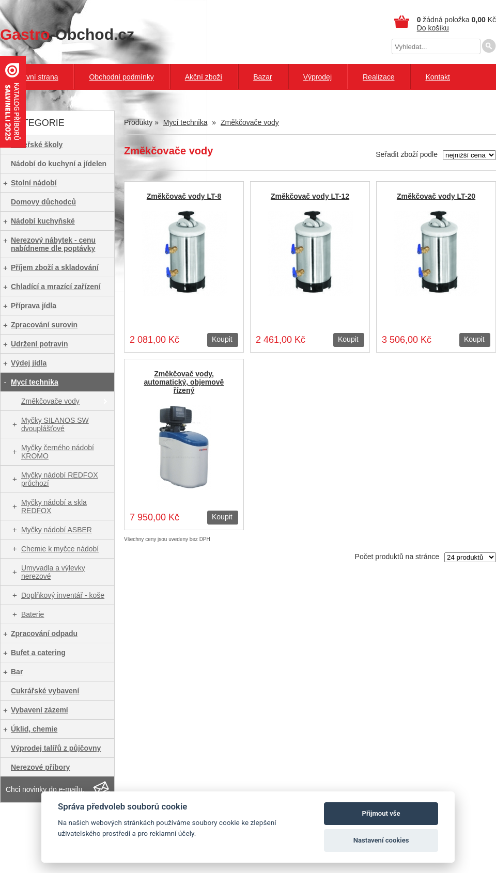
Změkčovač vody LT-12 (310, 196)
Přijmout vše (381, 813)
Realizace (378, 77)
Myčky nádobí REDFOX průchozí (59, 479)
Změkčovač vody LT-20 (436, 196)
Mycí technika (34, 382)
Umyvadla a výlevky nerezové (53, 572)
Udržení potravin (39, 344)
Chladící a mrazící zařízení (56, 286)
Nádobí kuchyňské (43, 221)
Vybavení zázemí (39, 710)
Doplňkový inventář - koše (62, 595)
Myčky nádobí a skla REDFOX (54, 506)
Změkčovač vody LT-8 (184, 196)
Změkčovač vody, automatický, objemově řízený (184, 382)
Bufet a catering (38, 652)
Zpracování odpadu (44, 633)
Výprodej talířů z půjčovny (56, 748)
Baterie (32, 614)
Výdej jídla (29, 363)
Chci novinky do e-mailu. (45, 789)
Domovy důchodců (43, 202)
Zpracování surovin (44, 325)
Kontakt (437, 77)
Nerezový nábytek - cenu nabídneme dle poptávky (53, 244)
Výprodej (317, 77)
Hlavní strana (37, 77)
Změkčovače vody (50, 401)
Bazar (262, 77)
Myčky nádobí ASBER (56, 530)
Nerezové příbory (40, 767)
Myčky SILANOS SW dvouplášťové (55, 424)
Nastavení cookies (381, 840)
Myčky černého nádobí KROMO (57, 451)
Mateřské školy (37, 144)
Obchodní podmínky (121, 77)
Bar (17, 672)
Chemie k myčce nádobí (60, 549)
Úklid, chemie (34, 729)
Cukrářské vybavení (45, 691)
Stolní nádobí (34, 183)
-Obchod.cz (67, 34)
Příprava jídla (33, 305)
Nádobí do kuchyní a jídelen (58, 164)
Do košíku (433, 28)
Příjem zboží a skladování (55, 267)
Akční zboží (203, 77)
